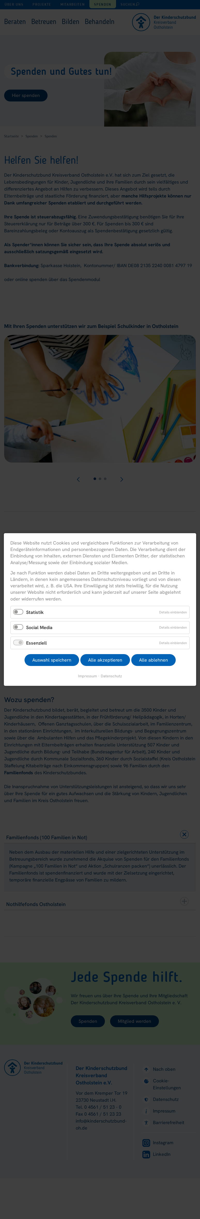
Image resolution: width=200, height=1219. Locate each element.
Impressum (87, 675)
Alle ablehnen (153, 660)
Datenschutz (111, 675)
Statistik (35, 612)
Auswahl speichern (51, 660)
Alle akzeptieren (105, 660)
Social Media (39, 627)
